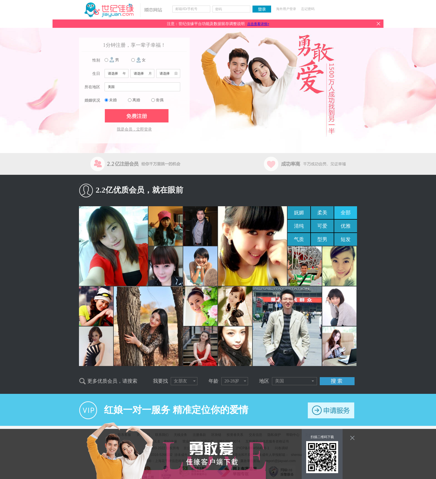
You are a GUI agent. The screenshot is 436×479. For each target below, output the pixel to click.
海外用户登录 (286, 9)
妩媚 (299, 212)
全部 (346, 212)
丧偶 (160, 100)
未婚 (113, 100)
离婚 (136, 100)
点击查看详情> (258, 24)
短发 (346, 239)
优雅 (346, 226)
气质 (299, 239)
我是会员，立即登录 (134, 129)
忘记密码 (307, 9)
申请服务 (331, 410)
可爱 (322, 226)
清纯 (299, 226)
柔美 (322, 212)
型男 (322, 239)
